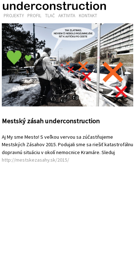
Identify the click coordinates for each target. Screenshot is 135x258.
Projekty (14, 16)
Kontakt (88, 16)
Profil (34, 16)
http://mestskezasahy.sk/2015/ (35, 160)
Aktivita (66, 16)
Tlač (50, 16)
